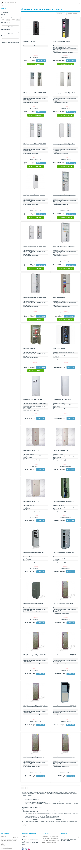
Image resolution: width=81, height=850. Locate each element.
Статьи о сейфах (5, 847)
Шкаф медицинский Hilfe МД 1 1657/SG (34, 144)
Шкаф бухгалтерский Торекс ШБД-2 (33, 757)
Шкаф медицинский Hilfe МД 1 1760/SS (34, 246)
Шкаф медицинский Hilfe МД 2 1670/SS (34, 297)
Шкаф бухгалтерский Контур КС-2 (33, 603)
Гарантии (3, 843)
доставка (29, 795)
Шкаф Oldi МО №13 (29, 348)
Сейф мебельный (55, 840)
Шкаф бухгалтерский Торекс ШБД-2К (64, 757)
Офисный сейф (54, 838)
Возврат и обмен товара (6, 848)
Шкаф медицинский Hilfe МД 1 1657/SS (64, 144)
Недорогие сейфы (54, 836)
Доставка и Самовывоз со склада (9, 839)
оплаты (24, 795)
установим (58, 819)
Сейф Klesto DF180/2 (59, 348)
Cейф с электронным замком (49, 842)
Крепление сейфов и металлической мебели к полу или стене (9, 841)
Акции (67, 800)
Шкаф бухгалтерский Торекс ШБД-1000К (64, 654)
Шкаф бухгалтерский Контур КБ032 (33, 552)
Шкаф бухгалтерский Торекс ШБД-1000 (34, 654)
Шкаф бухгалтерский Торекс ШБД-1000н (64, 706)
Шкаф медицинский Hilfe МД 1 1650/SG (34, 92)
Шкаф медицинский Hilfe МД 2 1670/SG (64, 246)
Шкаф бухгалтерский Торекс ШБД (63, 603)
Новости (3, 845)
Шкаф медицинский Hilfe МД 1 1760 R (34, 195)
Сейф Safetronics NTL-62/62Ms (62, 41)
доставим (34, 819)
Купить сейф (45, 833)
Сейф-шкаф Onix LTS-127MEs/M (32, 399)
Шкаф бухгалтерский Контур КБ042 (63, 552)
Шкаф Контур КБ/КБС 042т (31, 501)
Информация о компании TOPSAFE (9, 837)
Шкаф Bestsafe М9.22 (59, 297)
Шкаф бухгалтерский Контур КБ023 (63, 501)
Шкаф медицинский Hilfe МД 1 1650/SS (64, 92)
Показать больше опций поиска (11, 42)
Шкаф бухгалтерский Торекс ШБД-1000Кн (35, 706)
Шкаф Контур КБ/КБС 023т (31, 450)
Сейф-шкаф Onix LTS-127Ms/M (62, 399)
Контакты (3, 836)
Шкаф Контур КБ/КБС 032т (60, 450)
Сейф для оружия (46, 838)
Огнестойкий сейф (46, 840)
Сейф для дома (45, 836)
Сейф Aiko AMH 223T (29, 41)
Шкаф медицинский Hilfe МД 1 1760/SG (64, 195)
